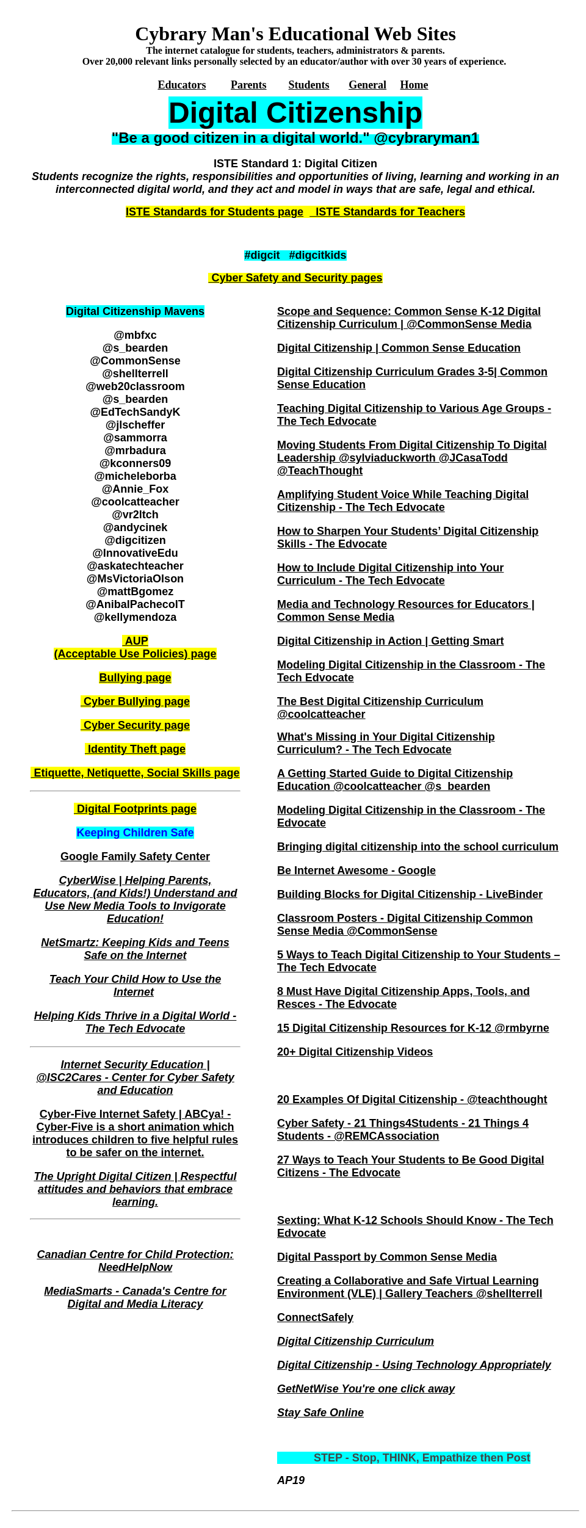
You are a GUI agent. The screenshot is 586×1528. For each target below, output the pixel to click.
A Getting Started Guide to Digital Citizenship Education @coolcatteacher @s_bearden (395, 779)
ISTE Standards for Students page (214, 212)
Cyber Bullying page (135, 701)
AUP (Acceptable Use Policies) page (135, 647)
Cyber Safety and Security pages (295, 278)
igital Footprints (126, 809)
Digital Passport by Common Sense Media (387, 1257)
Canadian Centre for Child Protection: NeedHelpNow (135, 1260)
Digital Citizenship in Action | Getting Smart (390, 641)
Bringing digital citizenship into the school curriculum (418, 847)
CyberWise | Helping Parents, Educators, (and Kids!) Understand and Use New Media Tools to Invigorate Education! (135, 899)
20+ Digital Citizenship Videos (355, 1052)
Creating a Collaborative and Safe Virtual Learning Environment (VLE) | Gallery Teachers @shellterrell (409, 1287)
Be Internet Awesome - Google (356, 870)
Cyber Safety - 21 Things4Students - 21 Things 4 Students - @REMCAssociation (403, 1129)
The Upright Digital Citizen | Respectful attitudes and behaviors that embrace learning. (135, 1189)
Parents (249, 85)
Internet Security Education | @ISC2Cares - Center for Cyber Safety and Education (135, 1077)
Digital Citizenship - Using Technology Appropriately (414, 1365)
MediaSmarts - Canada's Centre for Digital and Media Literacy (135, 1297)
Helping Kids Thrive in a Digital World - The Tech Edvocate (135, 1022)
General (367, 85)
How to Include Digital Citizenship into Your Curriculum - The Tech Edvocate (390, 574)
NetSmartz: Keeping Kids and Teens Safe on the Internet (135, 948)
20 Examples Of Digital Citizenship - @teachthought (412, 1099)
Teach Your (135, 985)
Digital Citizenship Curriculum (355, 1341)
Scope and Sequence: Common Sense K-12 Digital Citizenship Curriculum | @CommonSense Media (409, 317)
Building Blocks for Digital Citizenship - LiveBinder (410, 894)
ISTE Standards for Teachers (387, 212)
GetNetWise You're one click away (366, 1389)
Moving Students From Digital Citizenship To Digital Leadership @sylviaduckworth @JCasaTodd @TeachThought (412, 458)
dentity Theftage (135, 749)
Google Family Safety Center (135, 856)
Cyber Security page (135, 725)
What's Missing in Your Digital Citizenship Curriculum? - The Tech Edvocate (386, 743)
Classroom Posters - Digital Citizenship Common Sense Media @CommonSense (405, 924)
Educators (181, 85)
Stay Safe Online (320, 1413)
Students (309, 85)
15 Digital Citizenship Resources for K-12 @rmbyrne (413, 1028)
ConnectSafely (315, 1317)
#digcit (262, 255)
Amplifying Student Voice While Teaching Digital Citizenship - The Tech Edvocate (403, 500)
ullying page (135, 678)
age (187, 809)
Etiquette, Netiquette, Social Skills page (135, 773)
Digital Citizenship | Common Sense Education (399, 348)
